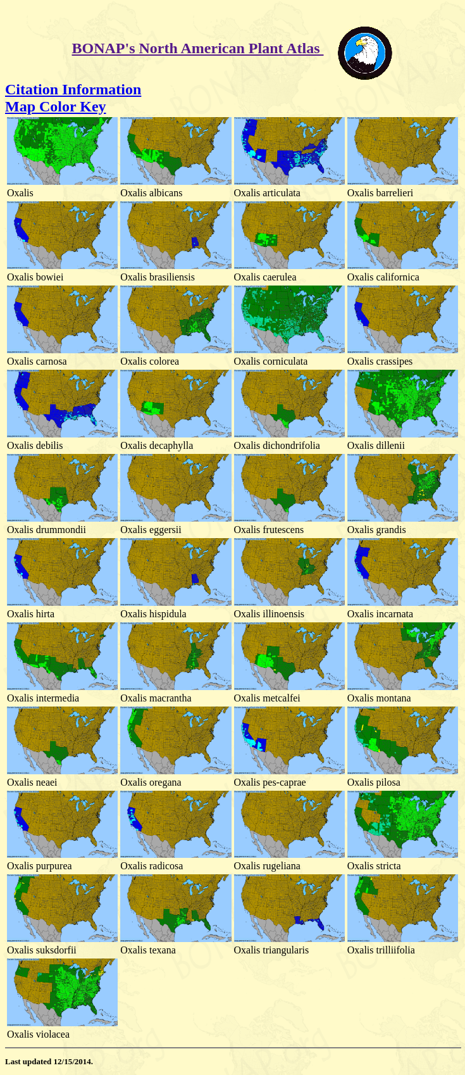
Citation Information (73, 89)
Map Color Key (55, 106)
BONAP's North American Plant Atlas (198, 48)
